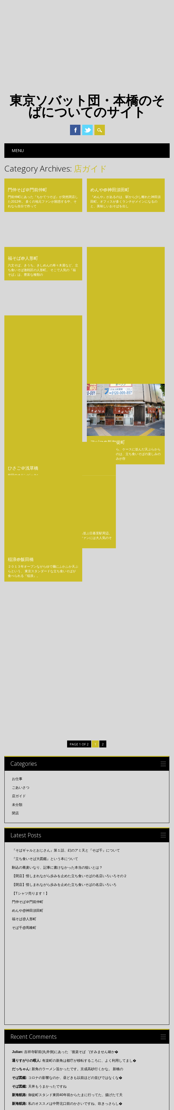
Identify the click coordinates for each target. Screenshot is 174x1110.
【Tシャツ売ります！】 (30, 567)
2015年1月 (20, 1056)
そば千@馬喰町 (105, 228)
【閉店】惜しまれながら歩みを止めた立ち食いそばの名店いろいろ (64, 558)
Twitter (87, 130)
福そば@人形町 (23, 228)
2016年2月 (20, 979)
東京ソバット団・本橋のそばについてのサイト (87, 105)
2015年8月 (20, 1005)
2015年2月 (20, 1048)
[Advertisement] (87, 43)
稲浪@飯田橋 (21, 383)
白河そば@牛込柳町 (109, 267)
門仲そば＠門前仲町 (27, 189)
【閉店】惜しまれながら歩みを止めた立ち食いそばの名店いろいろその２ (69, 550)
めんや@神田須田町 (109, 189)
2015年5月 (20, 1022)
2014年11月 (21, 1065)
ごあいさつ (20, 461)
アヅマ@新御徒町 (107, 353)
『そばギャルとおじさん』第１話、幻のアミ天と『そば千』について (66, 524)
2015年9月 (20, 996)
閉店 (15, 487)
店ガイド (19, 470)
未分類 (17, 479)
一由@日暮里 (21, 344)
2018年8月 (20, 936)
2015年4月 (20, 1031)
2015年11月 (21, 988)
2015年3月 (20, 1039)
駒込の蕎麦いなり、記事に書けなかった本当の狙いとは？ (57, 541)
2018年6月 (20, 953)
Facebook (75, 130)
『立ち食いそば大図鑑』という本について (45, 533)
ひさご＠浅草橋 (23, 305)
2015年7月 (20, 1013)
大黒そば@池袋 (23, 267)
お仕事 (17, 453)
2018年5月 (20, 962)
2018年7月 (20, 945)
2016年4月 (20, 970)
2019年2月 (20, 927)
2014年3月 (20, 1074)
